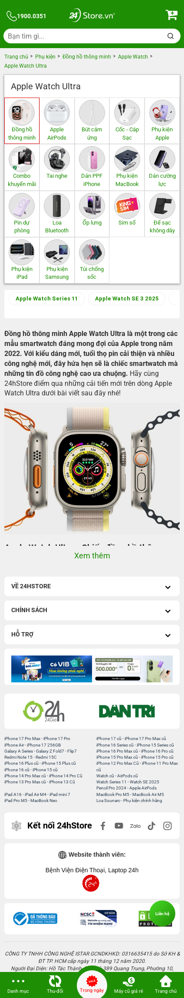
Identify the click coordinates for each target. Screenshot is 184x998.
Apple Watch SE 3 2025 (126, 298)
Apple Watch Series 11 (47, 298)
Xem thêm (92, 555)
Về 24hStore (92, 587)
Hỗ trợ (92, 635)
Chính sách (92, 611)
